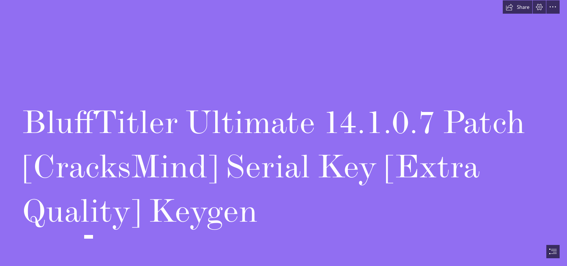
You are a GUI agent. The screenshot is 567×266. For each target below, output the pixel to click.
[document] (283, 133)
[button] (517, 7)
